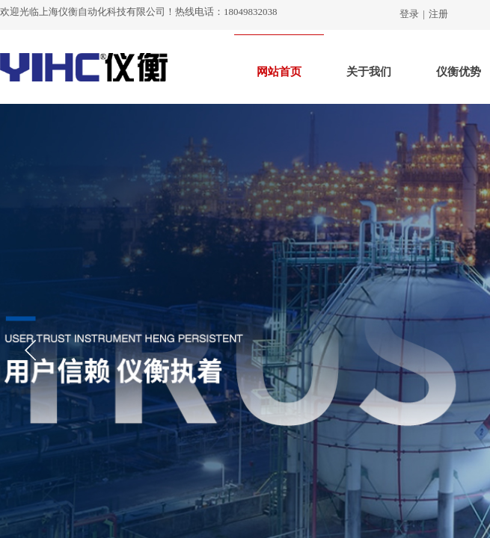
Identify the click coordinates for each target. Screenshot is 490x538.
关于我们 (368, 72)
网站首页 (279, 72)
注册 (438, 13)
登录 (409, 13)
